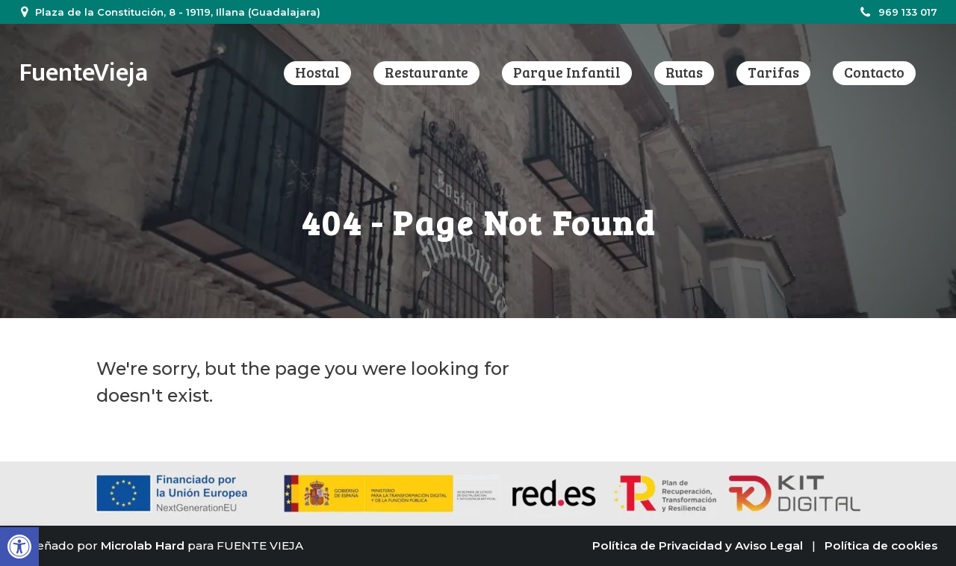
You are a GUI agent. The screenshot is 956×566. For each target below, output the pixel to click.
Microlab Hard (142, 545)
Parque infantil (567, 72)
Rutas (684, 72)
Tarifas (773, 72)
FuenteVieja (83, 73)
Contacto (874, 72)
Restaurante (426, 72)
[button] (19, 546)
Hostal (317, 72)
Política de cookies (881, 545)
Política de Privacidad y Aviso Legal (697, 545)
